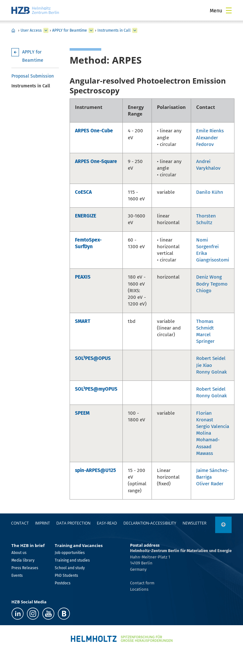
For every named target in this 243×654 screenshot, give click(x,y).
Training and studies (72, 560)
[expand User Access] (45, 30)
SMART (82, 321)
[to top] (223, 525)
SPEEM (82, 413)
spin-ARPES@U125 (95, 470)
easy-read (107, 523)
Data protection (73, 523)
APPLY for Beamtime (69, 30)
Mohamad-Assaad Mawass (208, 446)
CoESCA (83, 192)
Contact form (142, 583)
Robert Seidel (211, 358)
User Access (31, 30)
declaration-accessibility (149, 523)
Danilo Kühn (209, 192)
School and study (70, 568)
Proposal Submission (32, 76)
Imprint (42, 523)
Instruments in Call (114, 30)
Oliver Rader (209, 484)
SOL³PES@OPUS (93, 358)
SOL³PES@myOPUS (96, 389)
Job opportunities (70, 552)
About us (19, 552)
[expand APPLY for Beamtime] (91, 30)
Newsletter (194, 523)
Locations (139, 589)
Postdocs (63, 583)
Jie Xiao (204, 365)
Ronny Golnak (211, 372)
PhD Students (66, 575)
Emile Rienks (210, 131)
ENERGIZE (85, 216)
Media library (22, 560)
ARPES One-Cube (94, 131)
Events (17, 575)
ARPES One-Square (96, 161)
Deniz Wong (209, 277)
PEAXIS (82, 277)
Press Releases (24, 568)
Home (13, 30)
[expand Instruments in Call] (134, 30)
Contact (20, 523)
